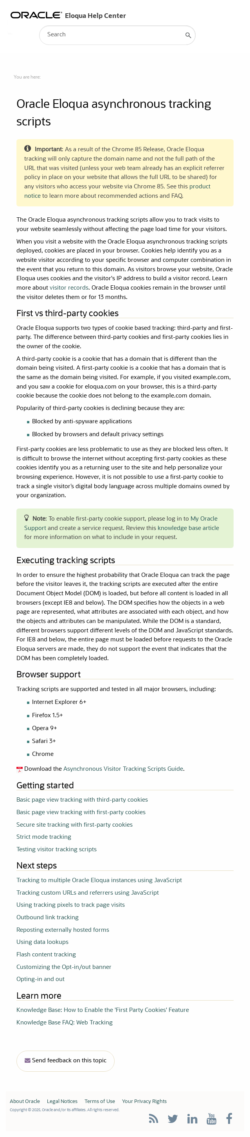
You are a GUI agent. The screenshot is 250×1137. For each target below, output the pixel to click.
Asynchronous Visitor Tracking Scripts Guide (123, 769)
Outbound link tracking (47, 918)
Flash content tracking (46, 955)
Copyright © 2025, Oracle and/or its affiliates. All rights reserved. (64, 1110)
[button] (189, 35)
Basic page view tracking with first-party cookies (81, 813)
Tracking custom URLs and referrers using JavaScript (87, 893)
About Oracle (25, 1101)
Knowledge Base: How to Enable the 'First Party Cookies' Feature (102, 1010)
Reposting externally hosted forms (62, 930)
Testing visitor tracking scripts (56, 850)
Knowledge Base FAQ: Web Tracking (64, 1023)
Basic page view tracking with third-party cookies (82, 800)
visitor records (69, 288)
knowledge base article (188, 529)
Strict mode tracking (43, 837)
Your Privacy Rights (144, 1101)
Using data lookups (42, 942)
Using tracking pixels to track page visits (70, 905)
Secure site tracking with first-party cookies (74, 825)
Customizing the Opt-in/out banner (64, 967)
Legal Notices (62, 1101)
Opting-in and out (40, 980)
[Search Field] (117, 35)
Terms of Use (100, 1101)
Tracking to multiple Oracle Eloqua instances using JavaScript (99, 881)
